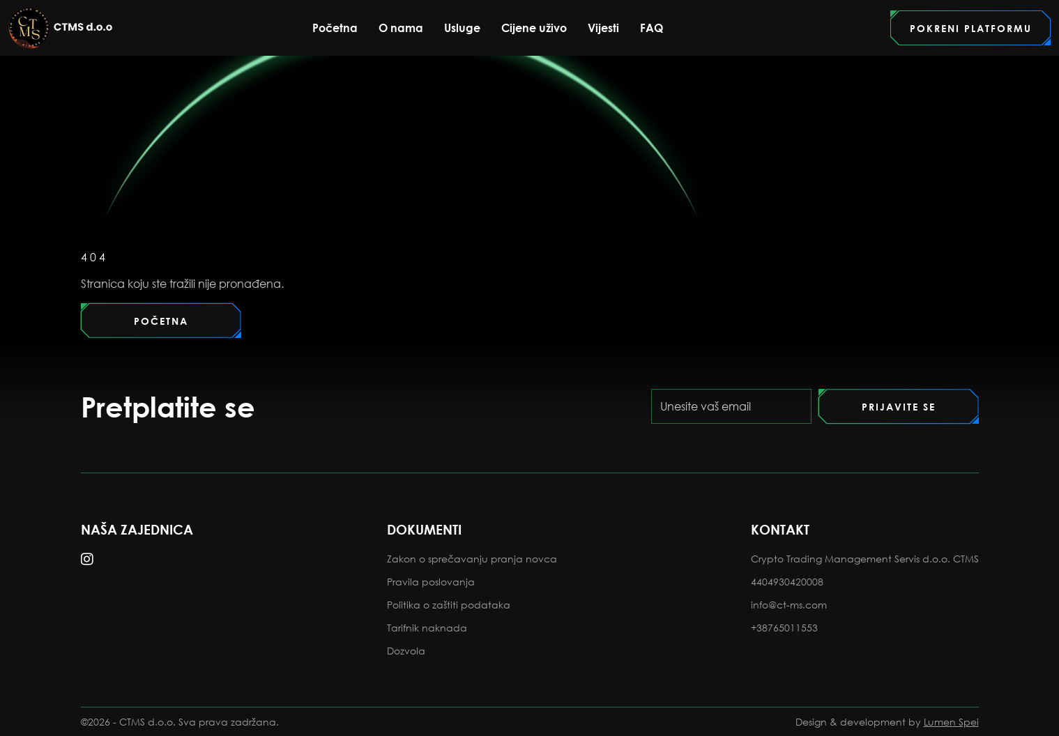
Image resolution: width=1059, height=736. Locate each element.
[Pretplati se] (898, 406)
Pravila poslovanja (431, 581)
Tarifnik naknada (427, 627)
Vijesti (603, 28)
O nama (401, 28)
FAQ (651, 28)
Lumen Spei (951, 721)
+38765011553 (784, 627)
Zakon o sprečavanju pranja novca (472, 558)
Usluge (462, 28)
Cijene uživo (534, 28)
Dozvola (406, 650)
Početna (335, 28)
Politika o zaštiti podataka (448, 604)
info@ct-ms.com (789, 604)
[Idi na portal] (970, 27)
